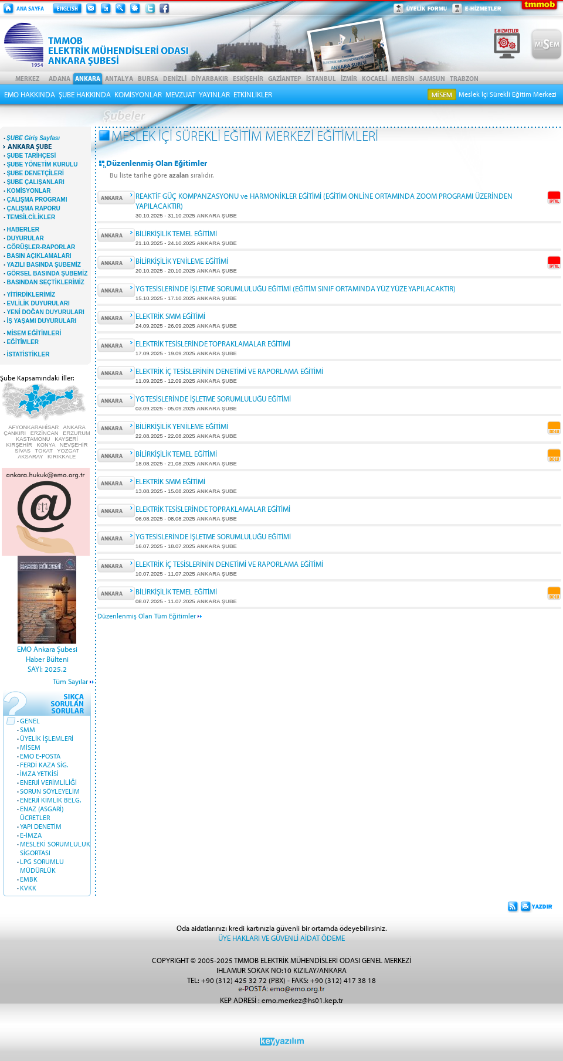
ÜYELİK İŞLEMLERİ (46, 738)
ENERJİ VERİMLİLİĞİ (48, 782)
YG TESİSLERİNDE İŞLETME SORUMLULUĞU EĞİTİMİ (213, 398)
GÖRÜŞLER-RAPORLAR (40, 247)
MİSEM (30, 747)
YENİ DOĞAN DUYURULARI (45, 312)
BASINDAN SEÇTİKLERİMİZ (45, 282)
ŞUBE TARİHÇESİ (31, 155)
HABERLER (22, 229)
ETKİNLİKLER (252, 94)
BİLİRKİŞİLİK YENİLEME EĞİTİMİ (181, 261)
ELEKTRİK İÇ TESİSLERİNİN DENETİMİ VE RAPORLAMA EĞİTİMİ (229, 371)
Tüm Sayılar (70, 681)
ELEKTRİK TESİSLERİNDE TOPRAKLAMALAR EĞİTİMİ (212, 343)
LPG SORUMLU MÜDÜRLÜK (42, 866)
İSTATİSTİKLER (27, 354)
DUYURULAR (24, 238)
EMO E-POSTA (40, 755)
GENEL (30, 720)
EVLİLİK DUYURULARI (37, 303)
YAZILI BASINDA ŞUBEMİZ (43, 264)
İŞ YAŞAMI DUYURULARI (41, 321)
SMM (27, 729)
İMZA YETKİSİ (39, 773)
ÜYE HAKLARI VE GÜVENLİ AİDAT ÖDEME (281, 938)
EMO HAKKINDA (29, 94)
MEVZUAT (180, 94)
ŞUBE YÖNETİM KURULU (41, 164)
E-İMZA (31, 835)
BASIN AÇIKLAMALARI (38, 256)
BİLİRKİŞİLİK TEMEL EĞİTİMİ (176, 233)
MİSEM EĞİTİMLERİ (33, 333)
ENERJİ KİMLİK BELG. (50, 799)
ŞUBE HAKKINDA (85, 94)
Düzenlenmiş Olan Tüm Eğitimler (149, 615)
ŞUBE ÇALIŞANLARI (35, 182)
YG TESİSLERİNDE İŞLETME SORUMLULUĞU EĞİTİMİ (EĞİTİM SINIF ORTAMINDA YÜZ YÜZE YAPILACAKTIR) (295, 288)
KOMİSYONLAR (138, 94)
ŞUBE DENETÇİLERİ (34, 173)
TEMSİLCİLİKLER (30, 217)
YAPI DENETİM (41, 826)
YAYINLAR (214, 94)
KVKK (28, 887)
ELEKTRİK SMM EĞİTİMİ (170, 316)
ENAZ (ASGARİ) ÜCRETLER (41, 813)
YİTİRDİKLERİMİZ (30, 294)
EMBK (29, 879)
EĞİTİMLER (22, 342)
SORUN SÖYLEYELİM (50, 791)
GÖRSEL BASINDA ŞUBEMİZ (46, 273)
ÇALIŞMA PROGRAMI (36, 199)
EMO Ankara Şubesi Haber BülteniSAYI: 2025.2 (47, 659)
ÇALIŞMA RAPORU (33, 208)
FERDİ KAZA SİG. (44, 764)
